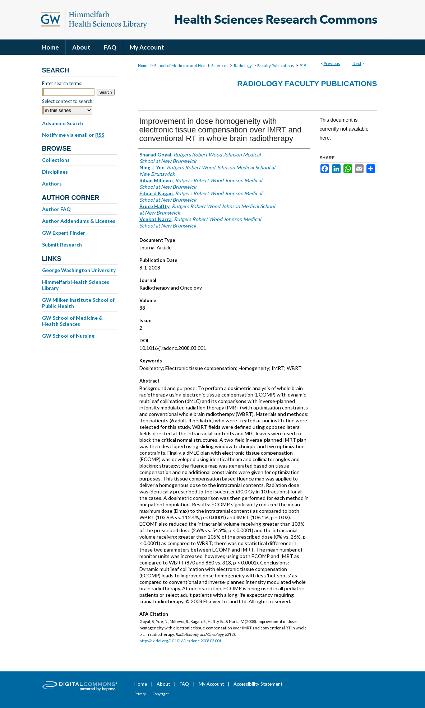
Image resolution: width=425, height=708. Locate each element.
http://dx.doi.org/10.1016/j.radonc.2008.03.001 (180, 640)
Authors (52, 183)
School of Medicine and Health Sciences (191, 65)
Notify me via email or (73, 135)
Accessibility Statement (258, 684)
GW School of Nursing (68, 336)
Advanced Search (62, 123)
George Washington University (79, 270)
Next (356, 63)
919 (303, 65)
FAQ (184, 684)
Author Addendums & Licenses (78, 221)
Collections (56, 160)
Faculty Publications (275, 65)
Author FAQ (56, 209)
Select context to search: (67, 101)
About (163, 684)
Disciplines (55, 172)
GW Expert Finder (63, 233)
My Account (211, 684)
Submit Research (62, 245)
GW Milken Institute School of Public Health (78, 303)
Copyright (161, 693)
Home (143, 65)
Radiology (243, 65)
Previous (332, 63)
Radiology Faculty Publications (307, 83)
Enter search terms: (62, 83)
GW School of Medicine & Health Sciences (72, 321)
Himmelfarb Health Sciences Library (75, 285)
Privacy (140, 693)
